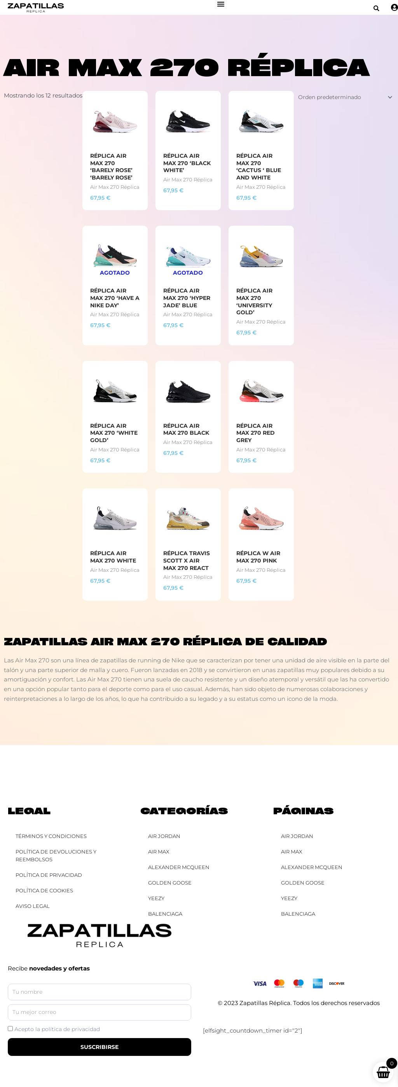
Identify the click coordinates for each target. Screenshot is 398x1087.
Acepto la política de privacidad (57, 1029)
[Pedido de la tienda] (340, 97)
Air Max (291, 851)
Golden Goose (303, 883)
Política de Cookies (44, 890)
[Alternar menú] (221, 4)
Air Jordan (297, 836)
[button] (376, 8)
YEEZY (289, 898)
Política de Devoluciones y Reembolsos (56, 855)
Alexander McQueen (311, 867)
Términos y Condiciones (51, 836)
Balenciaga (298, 914)
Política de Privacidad (49, 875)
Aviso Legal (33, 906)
